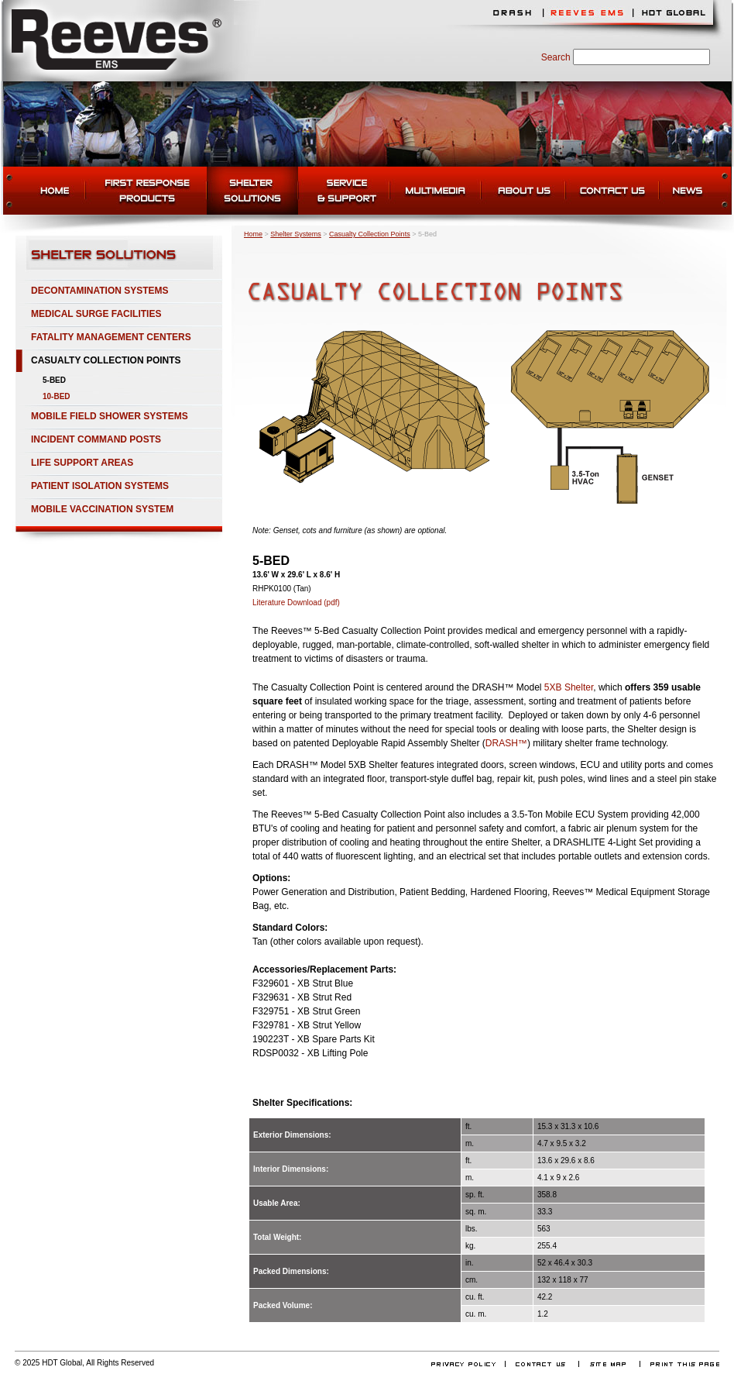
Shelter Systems (295, 234)
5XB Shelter (568, 687)
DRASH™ (506, 743)
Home (253, 234)
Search (556, 57)
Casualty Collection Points (369, 234)
